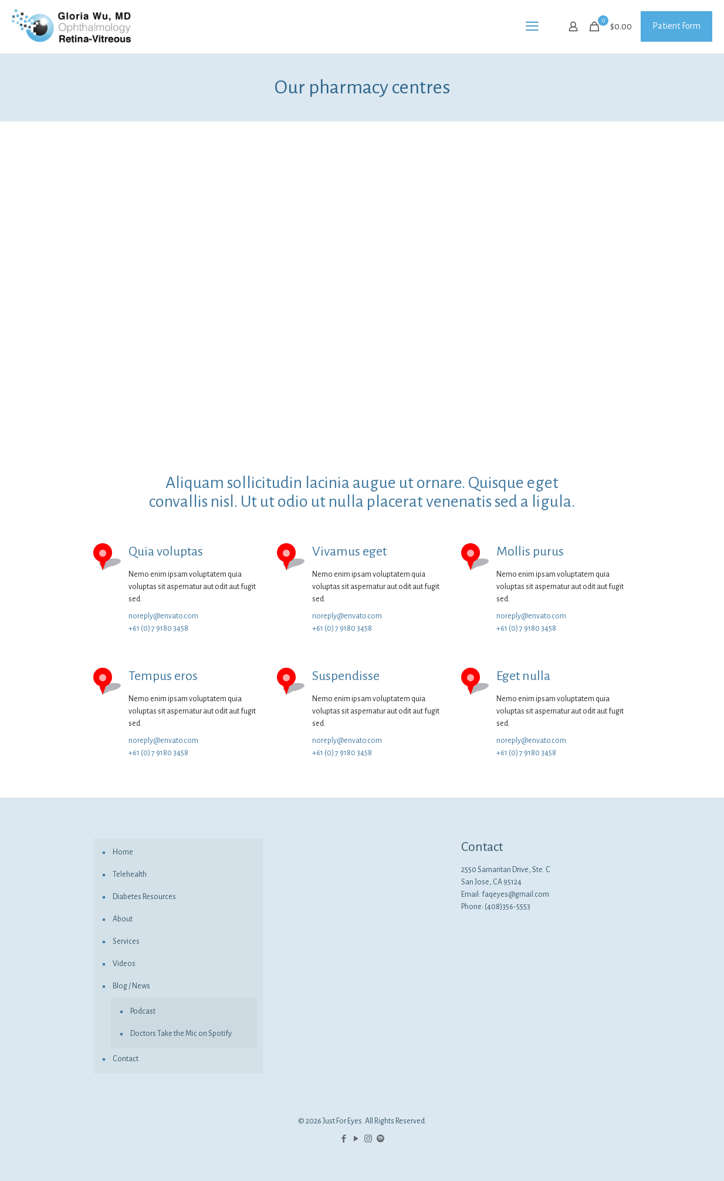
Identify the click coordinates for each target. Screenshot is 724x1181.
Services (126, 941)
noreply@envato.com (163, 616)
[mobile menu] (532, 26)
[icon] (380, 1139)
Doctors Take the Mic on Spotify (181, 1033)
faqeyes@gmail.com (515, 894)
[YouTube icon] (355, 1139)
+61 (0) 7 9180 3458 (158, 628)
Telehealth (130, 874)
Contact (125, 1059)
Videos (124, 964)
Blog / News (131, 986)
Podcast (142, 1011)
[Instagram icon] (368, 1139)
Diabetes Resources (144, 897)
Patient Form (676, 26)
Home (123, 852)
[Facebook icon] (343, 1139)
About (123, 919)
